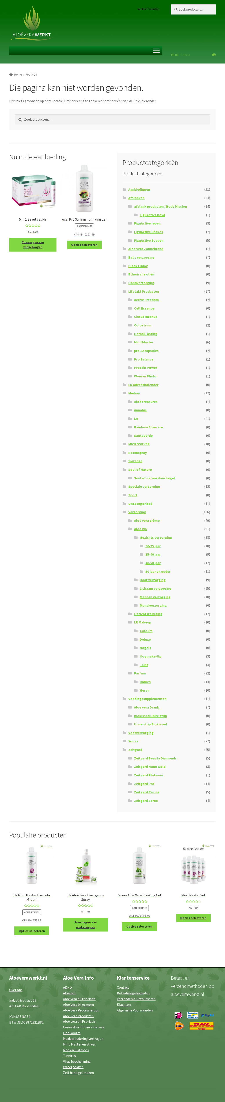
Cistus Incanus (145, 316)
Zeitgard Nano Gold (149, 766)
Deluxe (145, 639)
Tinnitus (69, 1055)
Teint (144, 665)
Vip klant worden (148, 9)
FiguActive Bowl (152, 215)
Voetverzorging (141, 732)
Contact (123, 987)
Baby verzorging (141, 257)
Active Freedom (146, 299)
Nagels (145, 647)
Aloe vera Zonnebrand (145, 248)
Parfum (140, 673)
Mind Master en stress (79, 1044)
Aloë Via (140, 529)
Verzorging (137, 512)
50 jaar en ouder (158, 571)
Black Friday (138, 266)
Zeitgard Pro (144, 783)
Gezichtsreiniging (148, 614)
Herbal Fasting (145, 334)
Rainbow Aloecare (148, 427)
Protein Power (145, 367)
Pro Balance (143, 359)
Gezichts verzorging (156, 537)
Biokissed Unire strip (150, 716)
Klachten (124, 1004)
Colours (146, 631)
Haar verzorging (153, 580)
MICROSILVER (139, 444)
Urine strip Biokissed (150, 724)
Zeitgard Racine (146, 792)
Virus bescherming (77, 1061)
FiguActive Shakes (148, 232)
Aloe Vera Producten (78, 1016)
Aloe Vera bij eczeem (78, 1004)
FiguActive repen (147, 223)
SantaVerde (143, 435)
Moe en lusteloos (76, 1050)
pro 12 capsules (146, 350)
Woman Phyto (145, 376)
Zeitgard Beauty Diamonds (155, 758)
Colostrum (142, 325)
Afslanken (136, 198)
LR (136, 418)
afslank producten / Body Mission (160, 206)
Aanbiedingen (139, 189)
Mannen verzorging (155, 597)
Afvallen (69, 993)
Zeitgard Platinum (148, 775)
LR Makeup (142, 622)
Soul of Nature (140, 469)
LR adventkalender (143, 384)
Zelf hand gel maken (78, 1072)
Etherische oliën (141, 274)
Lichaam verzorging (155, 588)
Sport (132, 495)
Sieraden (135, 461)
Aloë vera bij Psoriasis (79, 999)
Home (18, 74)
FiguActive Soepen (148, 240)
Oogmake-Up (150, 656)
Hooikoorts (71, 1033)
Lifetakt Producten (143, 291)
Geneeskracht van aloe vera (83, 1027)
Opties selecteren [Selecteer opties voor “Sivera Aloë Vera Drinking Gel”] (139, 926)
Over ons (15, 990)
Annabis (140, 410)
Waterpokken (73, 1067)
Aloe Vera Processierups (81, 1010)
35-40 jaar (153, 554)
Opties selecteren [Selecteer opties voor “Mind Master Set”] (193, 918)
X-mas (133, 741)
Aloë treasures (146, 401)
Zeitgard (135, 749)
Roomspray (137, 452)
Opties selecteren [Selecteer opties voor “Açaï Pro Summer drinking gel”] (84, 245)
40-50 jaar (153, 563)
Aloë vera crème (147, 520)
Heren (144, 690)
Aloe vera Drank (146, 707)
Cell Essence (144, 308)
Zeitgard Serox (146, 800)
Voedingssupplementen (147, 698)
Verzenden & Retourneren (136, 999)
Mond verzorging (153, 605)
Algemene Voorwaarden (135, 1010)
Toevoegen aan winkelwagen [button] (33, 244)
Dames (145, 682)
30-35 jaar (153, 546)
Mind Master (143, 342)
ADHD (67, 987)
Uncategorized (140, 503)
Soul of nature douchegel (154, 478)
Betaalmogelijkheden (133, 993)
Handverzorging (141, 283)
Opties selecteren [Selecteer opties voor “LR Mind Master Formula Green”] (32, 931)
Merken (134, 393)
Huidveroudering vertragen (83, 1038)
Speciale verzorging (144, 486)
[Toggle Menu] (156, 51)
